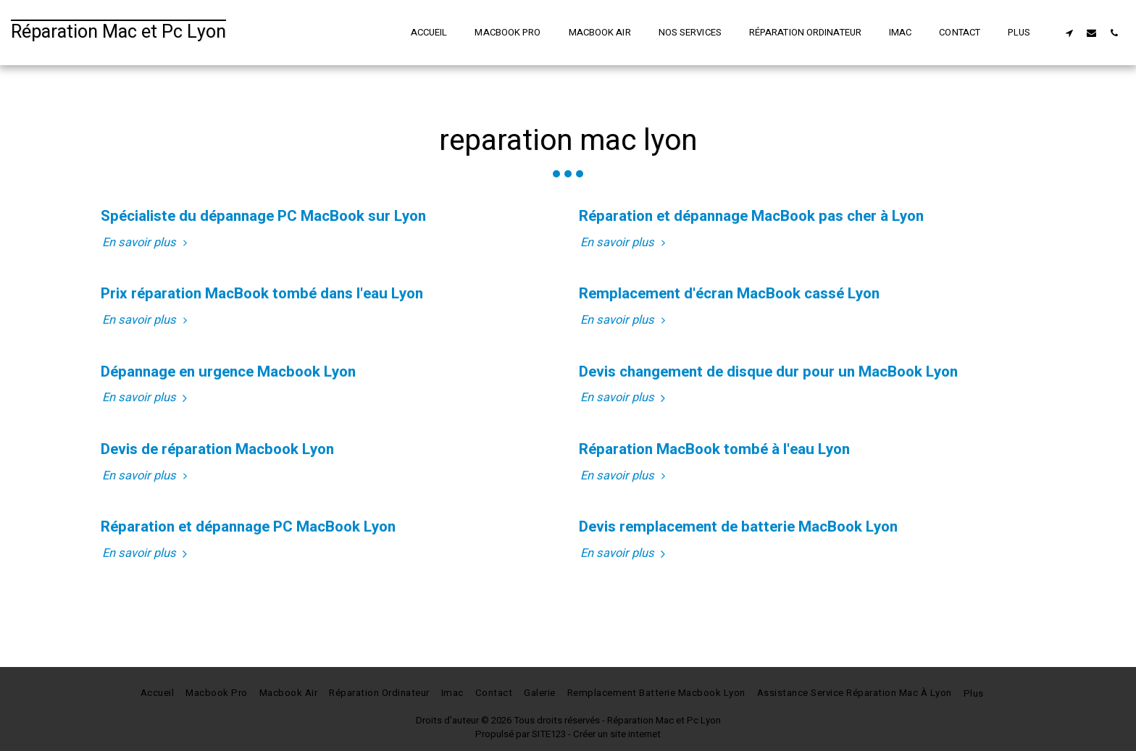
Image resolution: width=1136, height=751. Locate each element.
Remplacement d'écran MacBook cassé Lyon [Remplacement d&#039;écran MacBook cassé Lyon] (729, 293)
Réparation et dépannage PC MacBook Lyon (248, 527)
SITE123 (549, 734)
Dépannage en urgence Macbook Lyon (228, 372)
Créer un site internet (617, 734)
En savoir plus (146, 243)
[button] (1068, 33)
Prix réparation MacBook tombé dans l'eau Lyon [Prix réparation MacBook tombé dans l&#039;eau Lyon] (262, 293)
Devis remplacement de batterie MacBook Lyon (738, 527)
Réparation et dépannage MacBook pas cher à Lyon (751, 216)
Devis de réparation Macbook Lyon (217, 449)
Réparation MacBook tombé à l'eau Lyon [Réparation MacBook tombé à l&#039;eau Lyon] (714, 449)
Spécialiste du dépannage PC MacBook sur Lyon (263, 216)
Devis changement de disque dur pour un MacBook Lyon (768, 372)
